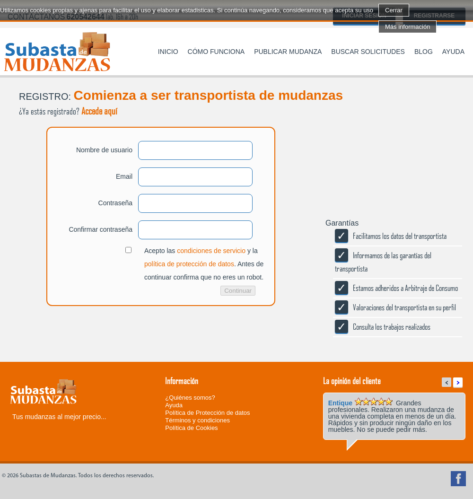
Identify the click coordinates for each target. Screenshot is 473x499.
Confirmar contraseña (100, 229)
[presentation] (72, 343)
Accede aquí (99, 110)
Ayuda (453, 51)
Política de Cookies (191, 427)
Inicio (168, 51)
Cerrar (394, 10)
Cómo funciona (216, 51)
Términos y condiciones (197, 420)
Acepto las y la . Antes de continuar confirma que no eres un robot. (203, 264)
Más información (407, 26)
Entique (340, 403)
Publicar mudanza (288, 51)
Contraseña (115, 203)
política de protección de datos (189, 264)
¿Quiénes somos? (190, 397)
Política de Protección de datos (207, 412)
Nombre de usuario (104, 150)
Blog (423, 51)
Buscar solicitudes (368, 51)
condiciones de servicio (211, 250)
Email (124, 176)
